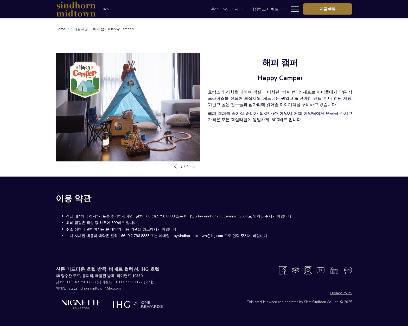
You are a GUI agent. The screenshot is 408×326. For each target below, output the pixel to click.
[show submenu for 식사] (166, 9)
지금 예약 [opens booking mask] (327, 9)
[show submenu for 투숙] (146, 9)
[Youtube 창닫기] (320, 270)
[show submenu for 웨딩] (225, 9)
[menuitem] (136, 9)
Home (60, 29)
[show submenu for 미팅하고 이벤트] (206, 9)
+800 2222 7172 (129, 282)
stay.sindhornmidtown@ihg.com (94, 288)
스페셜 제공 (79, 29)
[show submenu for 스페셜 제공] (258, 9)
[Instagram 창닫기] (308, 270)
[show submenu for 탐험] (277, 9)
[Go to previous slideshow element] (175, 166)
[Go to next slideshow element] (194, 166)
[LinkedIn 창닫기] (334, 270)
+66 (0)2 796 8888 (80, 282)
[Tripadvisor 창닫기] (295, 270)
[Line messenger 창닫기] (348, 270)
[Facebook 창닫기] (283, 270)
